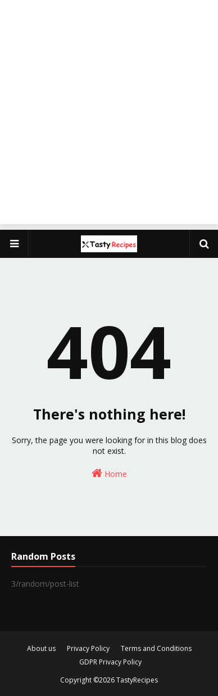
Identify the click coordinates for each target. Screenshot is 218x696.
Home (109, 473)
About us (41, 648)
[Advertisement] (109, 115)
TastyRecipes (137, 680)
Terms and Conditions (156, 648)
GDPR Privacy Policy (110, 662)
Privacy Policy (88, 648)
